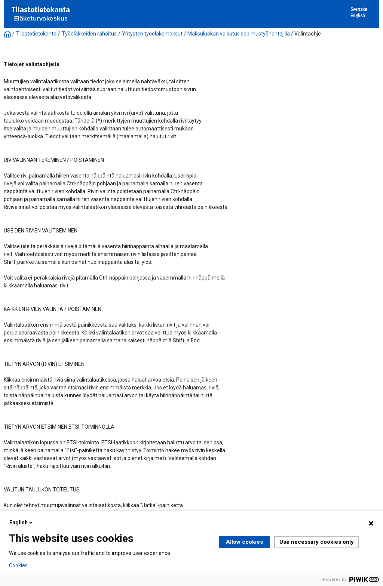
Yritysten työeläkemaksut (152, 34)
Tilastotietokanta (36, 34)
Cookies (18, 565)
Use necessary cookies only (316, 542)
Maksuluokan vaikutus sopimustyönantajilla (238, 34)
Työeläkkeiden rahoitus (89, 34)
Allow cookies (244, 542)
